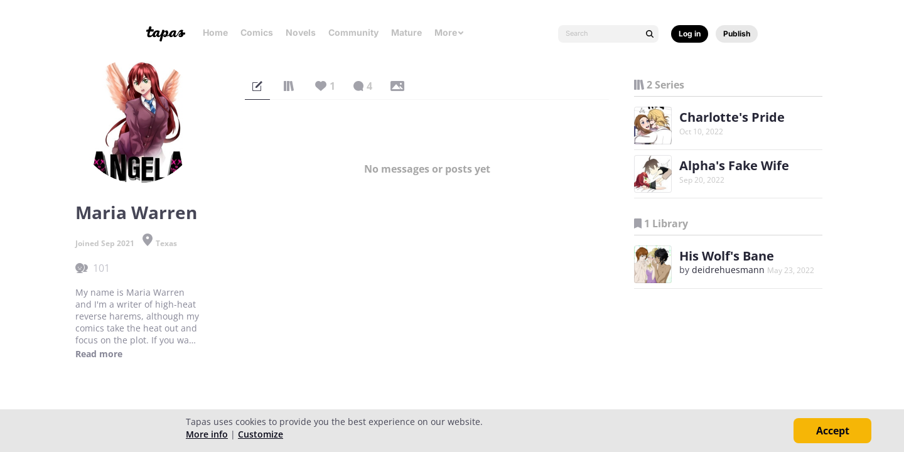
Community (353, 32)
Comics (256, 32)
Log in (690, 33)
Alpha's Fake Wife (734, 165)
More (449, 32)
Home (215, 32)
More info (207, 434)
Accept (832, 431)
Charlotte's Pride (732, 117)
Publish (736, 33)
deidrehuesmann (728, 270)
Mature (406, 32)
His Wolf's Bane (726, 255)
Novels (301, 32)
